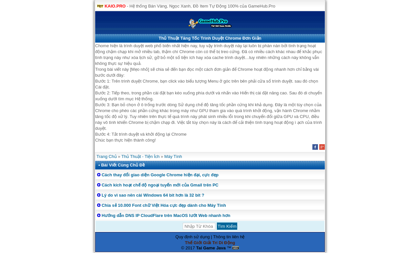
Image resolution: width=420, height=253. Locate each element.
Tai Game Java (211, 247)
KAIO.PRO (115, 6)
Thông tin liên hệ (229, 236)
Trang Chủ (106, 156)
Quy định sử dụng (193, 236)
